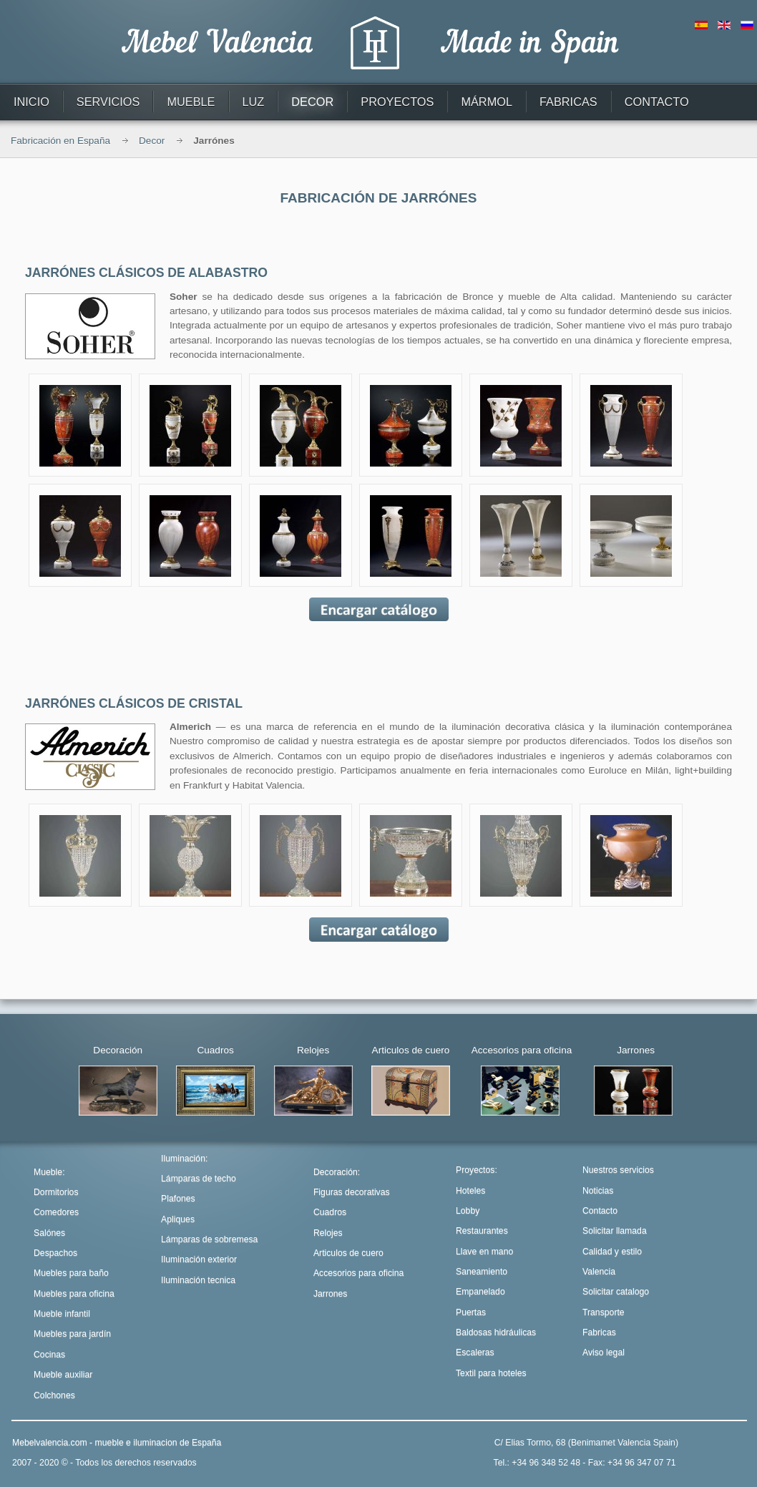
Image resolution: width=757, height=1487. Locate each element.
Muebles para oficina (74, 1294)
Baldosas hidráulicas (496, 1332)
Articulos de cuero (348, 1253)
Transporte (603, 1312)
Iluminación (183, 1159)
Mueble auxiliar (63, 1375)
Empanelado (480, 1292)
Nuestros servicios (618, 1170)
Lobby (467, 1211)
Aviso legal (603, 1352)
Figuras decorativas (351, 1192)
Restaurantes (482, 1231)
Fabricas (599, 1332)
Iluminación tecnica (198, 1280)
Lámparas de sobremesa (209, 1239)
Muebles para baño (71, 1273)
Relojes (328, 1233)
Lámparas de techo (198, 1179)
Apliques (178, 1219)
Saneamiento (481, 1272)
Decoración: (336, 1172)
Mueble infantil (62, 1314)
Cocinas (49, 1355)
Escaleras (475, 1352)
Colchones (54, 1395)
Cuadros (329, 1212)
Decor (152, 140)
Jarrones (330, 1294)
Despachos (55, 1253)
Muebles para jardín (72, 1334)
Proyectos (475, 1170)
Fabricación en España (60, 140)
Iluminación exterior (199, 1259)
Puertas (471, 1312)
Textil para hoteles (491, 1373)
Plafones (178, 1199)
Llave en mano (484, 1252)
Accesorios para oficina (358, 1273)
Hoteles (470, 1191)
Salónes (49, 1233)
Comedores (56, 1212)
